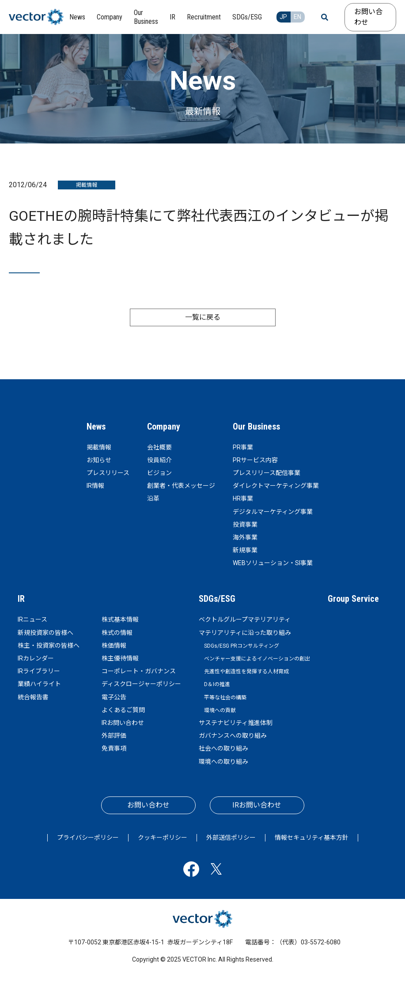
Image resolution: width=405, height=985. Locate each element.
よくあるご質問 (123, 709)
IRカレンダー (36, 658)
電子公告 (114, 697)
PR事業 (243, 447)
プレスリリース (108, 472)
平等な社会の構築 (225, 697)
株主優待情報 (120, 658)
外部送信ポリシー (231, 837)
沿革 (153, 498)
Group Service (353, 598)
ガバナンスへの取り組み (233, 735)
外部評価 (114, 735)
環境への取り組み (223, 761)
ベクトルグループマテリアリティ (245, 619)
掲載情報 (99, 447)
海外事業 (245, 537)
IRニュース (32, 619)
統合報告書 (33, 697)
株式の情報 (117, 632)
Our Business (256, 426)
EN (297, 16)
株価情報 (114, 645)
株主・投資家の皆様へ (48, 645)
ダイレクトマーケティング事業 (276, 485)
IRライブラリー (39, 671)
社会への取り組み (223, 748)
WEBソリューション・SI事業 (273, 562)
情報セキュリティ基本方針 (311, 837)
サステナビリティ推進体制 (236, 722)
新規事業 (245, 550)
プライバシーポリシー (88, 837)
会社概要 (159, 447)
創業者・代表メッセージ (181, 485)
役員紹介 (159, 460)
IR (21, 598)
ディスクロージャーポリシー (141, 683)
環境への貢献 (220, 710)
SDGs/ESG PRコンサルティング (241, 646)
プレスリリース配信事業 (266, 472)
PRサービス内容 (255, 460)
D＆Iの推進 (217, 684)
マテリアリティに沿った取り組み (245, 632)
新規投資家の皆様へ (45, 632)
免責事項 (114, 748)
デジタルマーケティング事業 (273, 511)
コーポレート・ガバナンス (139, 671)
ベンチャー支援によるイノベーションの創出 (257, 659)
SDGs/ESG (217, 598)
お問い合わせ (368, 17)
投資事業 (245, 524)
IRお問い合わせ (123, 722)
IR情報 (95, 485)
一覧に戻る (202, 317)
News (96, 426)
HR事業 (243, 498)
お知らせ (99, 460)
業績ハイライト (39, 683)
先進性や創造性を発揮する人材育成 (246, 671)
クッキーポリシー (162, 837)
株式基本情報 (120, 619)
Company (163, 426)
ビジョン (159, 472)
